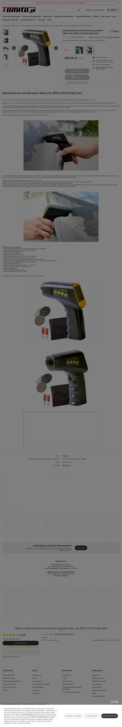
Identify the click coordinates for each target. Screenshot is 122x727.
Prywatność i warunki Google (38, 716)
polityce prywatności (28, 714)
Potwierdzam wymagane (73, 716)
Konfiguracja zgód (91, 716)
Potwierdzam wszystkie (109, 716)
